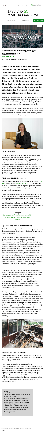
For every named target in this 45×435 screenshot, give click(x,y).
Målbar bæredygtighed (8, 56)
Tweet (3, 430)
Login (4, 5)
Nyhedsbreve (11, 20)
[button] (30, 21)
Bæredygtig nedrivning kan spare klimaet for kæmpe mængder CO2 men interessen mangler (17, 217)
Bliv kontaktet (38, 20)
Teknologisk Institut (22, 183)
